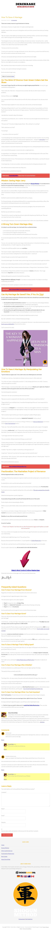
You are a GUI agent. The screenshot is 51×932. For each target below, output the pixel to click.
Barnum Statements (38, 421)
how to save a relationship (7, 324)
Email (3, 815)
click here (42, 722)
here (44, 927)
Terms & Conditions (27, 928)
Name (3, 808)
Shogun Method (35, 183)
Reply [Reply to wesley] (2, 740)
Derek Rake (11, 744)
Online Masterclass (36, 540)
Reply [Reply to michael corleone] (2, 770)
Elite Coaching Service (6, 850)
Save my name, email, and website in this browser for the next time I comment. (19, 831)
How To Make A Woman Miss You (17, 466)
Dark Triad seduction (10, 423)
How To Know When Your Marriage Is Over (20, 289)
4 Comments (14, 20)
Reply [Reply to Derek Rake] (5, 749)
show (13, 76)
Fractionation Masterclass (7, 853)
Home (2, 845)
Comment (4, 792)
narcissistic (42, 139)
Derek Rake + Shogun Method (25, 5)
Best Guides (4, 856)
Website (3, 822)
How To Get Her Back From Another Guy (33, 688)
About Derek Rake (5, 859)
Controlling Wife (13, 175)
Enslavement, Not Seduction (25, 919)
